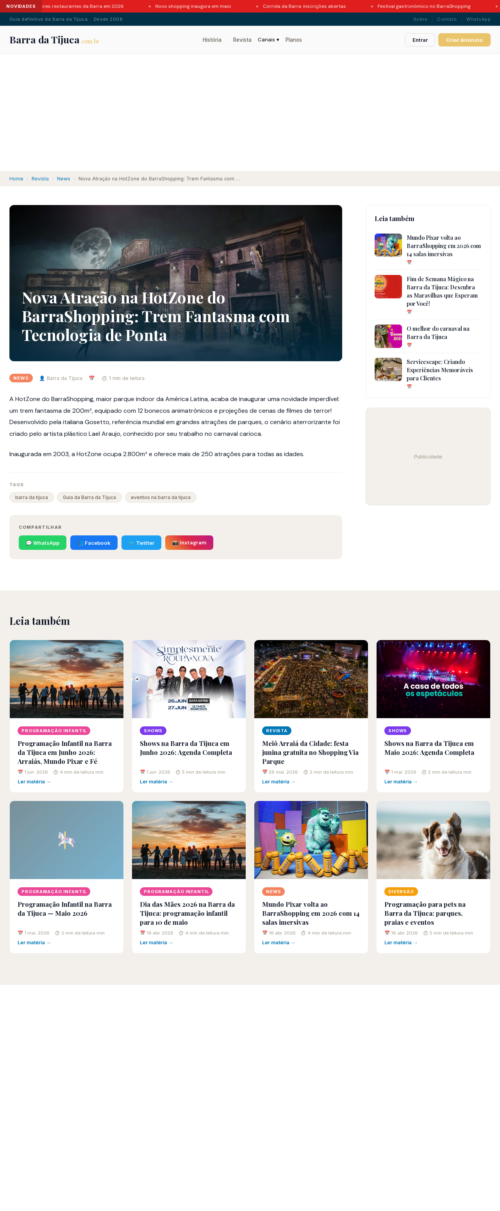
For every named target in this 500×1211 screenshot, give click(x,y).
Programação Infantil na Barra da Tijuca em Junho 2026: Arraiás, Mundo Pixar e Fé (65, 752)
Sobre (420, 19)
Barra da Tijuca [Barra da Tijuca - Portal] (54, 40)
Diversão (401, 891)
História (212, 40)
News (63, 179)
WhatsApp (478, 19)
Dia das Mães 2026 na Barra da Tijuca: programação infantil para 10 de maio (187, 913)
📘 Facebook (94, 543)
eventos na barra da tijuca (161, 497)
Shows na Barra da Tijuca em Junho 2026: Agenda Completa (186, 747)
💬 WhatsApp (42, 543)
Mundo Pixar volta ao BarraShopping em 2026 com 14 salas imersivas (444, 246)
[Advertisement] (250, 112)
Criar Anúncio (464, 40)
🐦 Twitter (141, 543)
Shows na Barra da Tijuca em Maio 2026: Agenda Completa (429, 747)
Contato (447, 19)
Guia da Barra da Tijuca (89, 497)
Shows (153, 730)
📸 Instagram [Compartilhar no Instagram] (189, 542)
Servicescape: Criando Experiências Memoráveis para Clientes (440, 370)
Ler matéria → (34, 782)
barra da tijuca (31, 497)
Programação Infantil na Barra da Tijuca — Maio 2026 (65, 908)
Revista (242, 40)
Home (16, 179)
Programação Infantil (53, 730)
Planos (294, 40)
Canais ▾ (268, 39)
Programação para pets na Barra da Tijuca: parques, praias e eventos (425, 913)
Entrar (420, 40)
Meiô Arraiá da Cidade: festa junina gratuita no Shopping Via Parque (310, 752)
